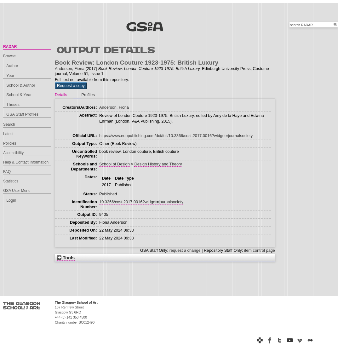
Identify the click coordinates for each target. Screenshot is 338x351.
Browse (9, 56)
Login (11, 200)
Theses (13, 104)
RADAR (10, 46)
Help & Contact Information (26, 162)
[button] (71, 85)
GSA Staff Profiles (22, 114)
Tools (66, 257)
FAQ (7, 172)
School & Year (19, 94)
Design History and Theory (158, 164)
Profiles (88, 94)
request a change (185, 250)
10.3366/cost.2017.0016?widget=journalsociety (141, 201)
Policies (9, 143)
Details (61, 94)
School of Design (114, 164)
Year (10, 75)
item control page (259, 250)
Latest (8, 134)
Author (12, 65)
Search (9, 124)
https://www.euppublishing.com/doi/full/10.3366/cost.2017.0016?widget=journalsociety (176, 135)
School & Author (20, 85)
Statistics (10, 181)
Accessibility (13, 153)
